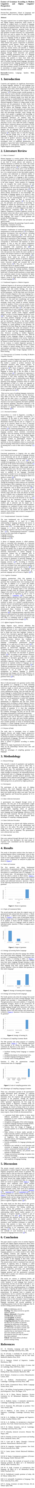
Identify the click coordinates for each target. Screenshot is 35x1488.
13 (8, 428)
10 (2, 316)
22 (31, 644)
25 (28, 1149)
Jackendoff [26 (24, 1192)
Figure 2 (9, 917)
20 (9, 612)
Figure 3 (31, 959)
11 (14, 373)
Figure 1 (31, 876)
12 (11, 408)
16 (32, 487)
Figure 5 (9, 861)
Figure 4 (10, 1012)
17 (6, 531)
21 (25, 619)
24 (32, 664)
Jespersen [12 (10, 1192)
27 (9, 1229)
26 (20, 1215)
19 (30, 572)
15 (13, 477)
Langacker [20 (18, 595)
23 (7, 654)
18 (30, 567)
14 (27, 460)
